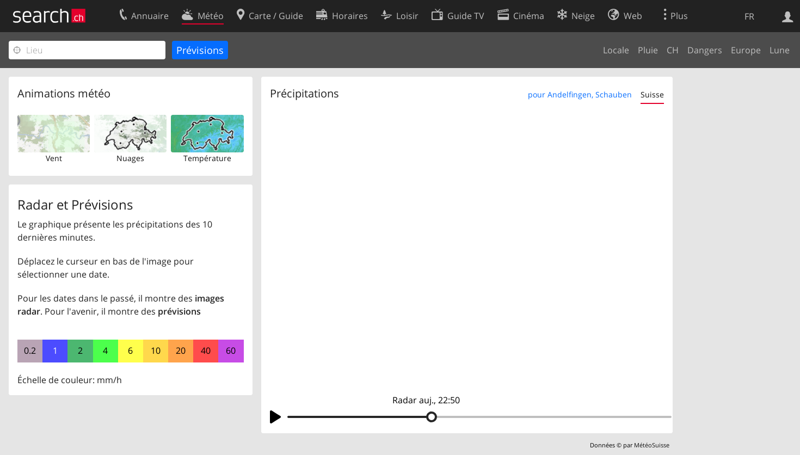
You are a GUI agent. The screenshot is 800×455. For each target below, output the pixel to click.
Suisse (652, 94)
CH (673, 50)
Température (207, 158)
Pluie (648, 50)
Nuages (130, 158)
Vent (54, 158)
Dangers (704, 50)
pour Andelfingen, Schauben (580, 94)
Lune (780, 50)
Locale (616, 50)
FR (749, 16)
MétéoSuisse (651, 445)
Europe (746, 50)
